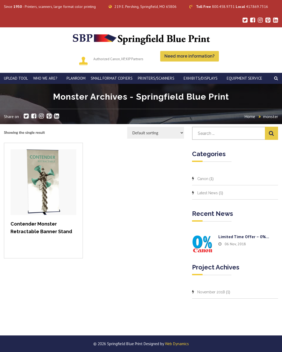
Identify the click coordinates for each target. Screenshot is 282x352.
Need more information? (189, 56)
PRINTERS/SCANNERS (156, 78)
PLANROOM (76, 78)
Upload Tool (16, 78)
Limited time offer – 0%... (243, 236)
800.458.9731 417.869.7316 (228, 6)
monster (270, 116)
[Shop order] (155, 133)
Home (249, 116)
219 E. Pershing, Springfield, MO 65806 (143, 6)
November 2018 (211, 292)
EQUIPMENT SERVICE (244, 78)
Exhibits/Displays (201, 78)
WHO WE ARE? (45, 78)
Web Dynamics (177, 343)
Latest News (207, 193)
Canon (202, 179)
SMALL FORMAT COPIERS (112, 78)
